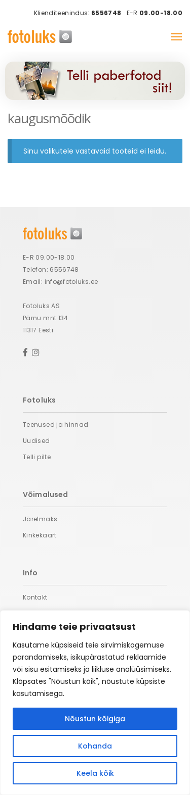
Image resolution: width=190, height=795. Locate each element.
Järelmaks (40, 519)
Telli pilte (37, 457)
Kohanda (95, 746)
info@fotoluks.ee (71, 281)
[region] (95, 702)
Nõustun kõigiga (95, 719)
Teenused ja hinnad (55, 424)
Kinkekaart (40, 535)
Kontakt (35, 597)
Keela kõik (95, 773)
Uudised (36, 440)
